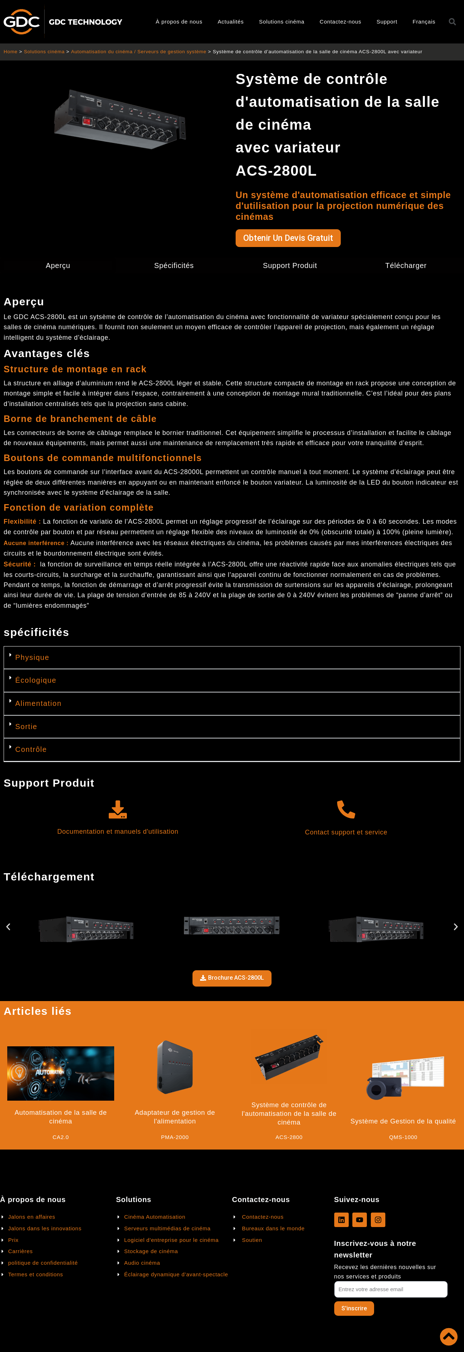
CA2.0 (61, 1138)
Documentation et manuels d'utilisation (117, 832)
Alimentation (38, 704)
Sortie (26, 727)
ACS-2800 (289, 1138)
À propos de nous (179, 21)
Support (387, 21)
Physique (32, 658)
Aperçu (58, 266)
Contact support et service (346, 833)
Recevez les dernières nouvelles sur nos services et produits (385, 1271)
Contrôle (31, 750)
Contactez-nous (340, 21)
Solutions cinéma (281, 21)
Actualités (231, 21)
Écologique (36, 681)
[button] (232, 658)
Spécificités (174, 266)
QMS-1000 (403, 1138)
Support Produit (290, 266)
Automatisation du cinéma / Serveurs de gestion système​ (141, 51)
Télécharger (406, 266)
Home (11, 51)
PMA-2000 (175, 1138)
